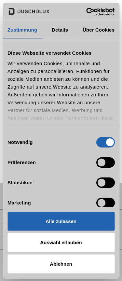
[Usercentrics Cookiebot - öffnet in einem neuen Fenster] (87, 11)
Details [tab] (60, 30)
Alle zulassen (61, 221)
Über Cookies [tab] (99, 30)
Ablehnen (61, 263)
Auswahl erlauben (61, 242)
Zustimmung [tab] (22, 30)
